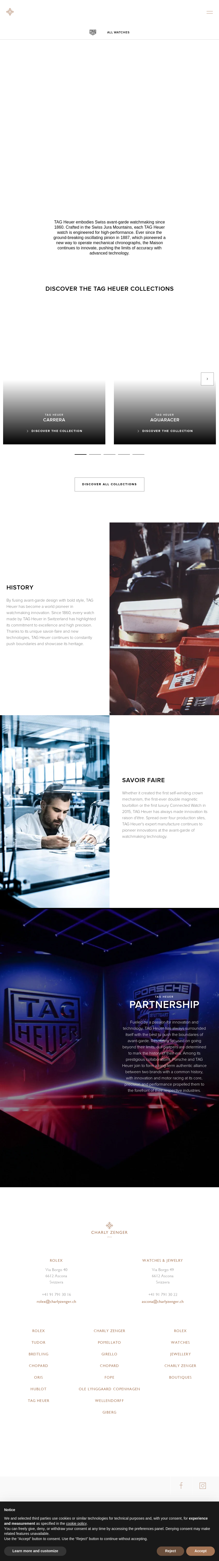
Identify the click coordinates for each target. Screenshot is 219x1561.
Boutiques (180, 1377)
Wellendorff (109, 1401)
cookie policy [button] (76, 1523)
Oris (38, 1377)
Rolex (38, 1331)
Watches (180, 1342)
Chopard (38, 1366)
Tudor (39, 1342)
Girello (109, 1354)
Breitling (39, 1354)
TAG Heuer (38, 1401)
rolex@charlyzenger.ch (56, 1301)
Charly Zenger (110, 1331)
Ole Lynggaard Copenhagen (109, 1389)
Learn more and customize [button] (35, 1551)
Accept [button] (200, 1551)
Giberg (109, 1412)
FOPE (109, 1377)
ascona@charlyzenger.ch (163, 1301)
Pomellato (109, 1342)
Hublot (38, 1389)
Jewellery (180, 1354)
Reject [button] (170, 1551)
